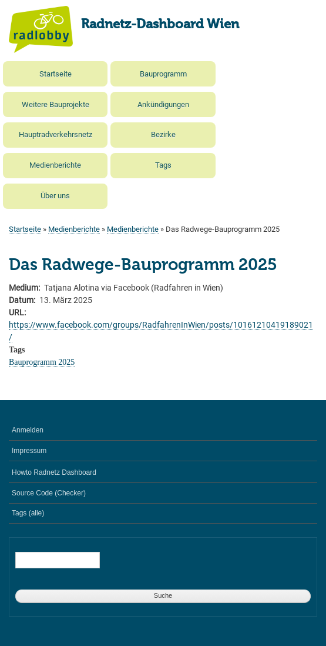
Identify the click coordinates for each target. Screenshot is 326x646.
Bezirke (163, 134)
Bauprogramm (163, 73)
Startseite (55, 73)
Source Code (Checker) (49, 493)
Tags (163, 165)
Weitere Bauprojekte (55, 104)
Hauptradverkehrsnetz (55, 134)
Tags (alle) (28, 513)
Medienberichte (55, 165)
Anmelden (27, 430)
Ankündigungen (163, 104)
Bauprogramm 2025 (42, 362)
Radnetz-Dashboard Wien (160, 24)
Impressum (29, 451)
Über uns (55, 195)
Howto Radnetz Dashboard (54, 472)
